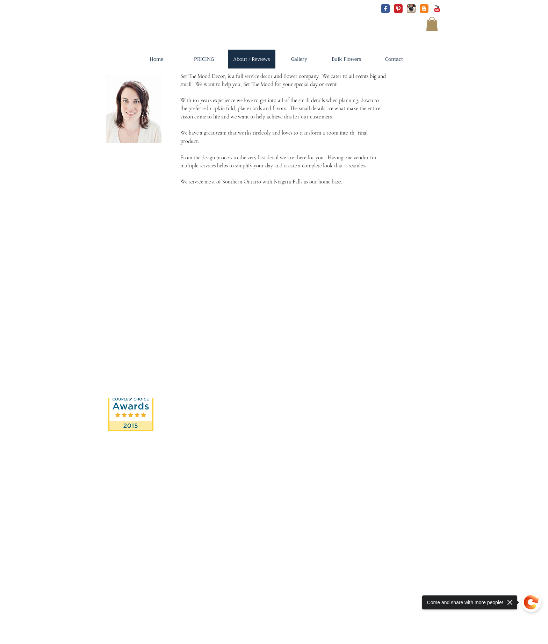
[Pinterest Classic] (398, 8)
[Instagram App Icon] (411, 8)
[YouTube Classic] (437, 8)
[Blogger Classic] (424, 8)
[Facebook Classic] (385, 8)
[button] (432, 24)
